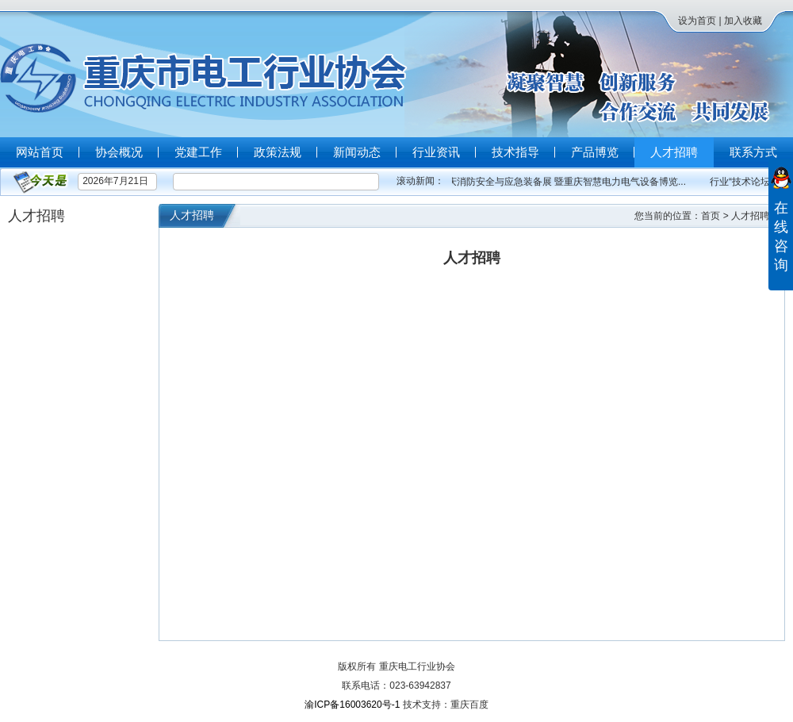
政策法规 (277, 152)
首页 (710, 215)
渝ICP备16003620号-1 (352, 704)
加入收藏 (743, 20)
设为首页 (697, 20)
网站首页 (39, 152)
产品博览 (595, 152)
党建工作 (198, 152)
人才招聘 (674, 152)
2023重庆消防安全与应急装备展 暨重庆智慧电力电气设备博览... (553, 181)
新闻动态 (357, 152)
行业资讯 (436, 152)
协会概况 (119, 152)
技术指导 (515, 152)
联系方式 (753, 152)
